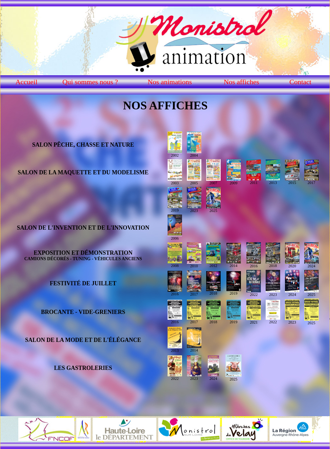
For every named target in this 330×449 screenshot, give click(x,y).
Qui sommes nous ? (90, 82)
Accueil (26, 82)
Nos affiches (241, 82)
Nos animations (170, 82)
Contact (300, 82)
